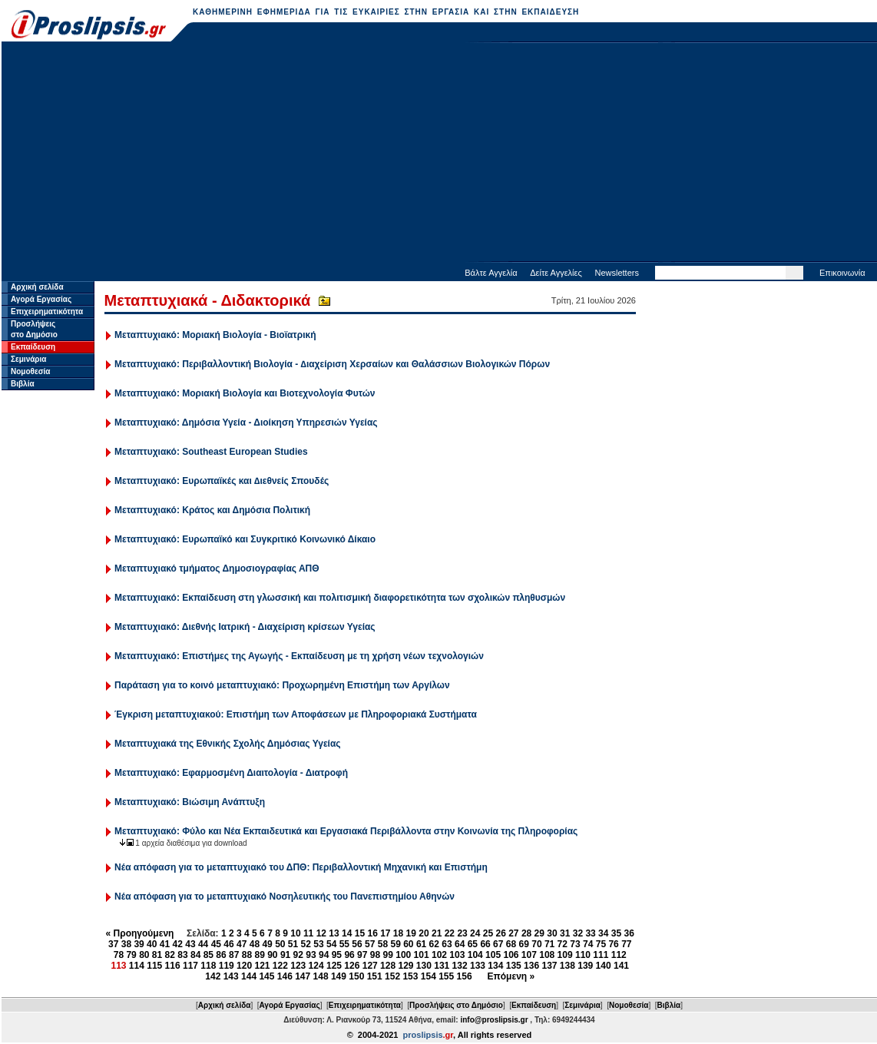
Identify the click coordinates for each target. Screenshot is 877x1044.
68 (511, 944)
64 (460, 944)
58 (383, 944)
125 (334, 965)
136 (531, 965)
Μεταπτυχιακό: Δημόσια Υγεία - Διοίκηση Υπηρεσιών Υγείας (245, 422)
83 (182, 955)
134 (495, 965)
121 (262, 965)
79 (131, 955)
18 (398, 933)
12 (321, 933)
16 (372, 933)
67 (498, 944)
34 (603, 933)
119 (226, 965)
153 (410, 976)
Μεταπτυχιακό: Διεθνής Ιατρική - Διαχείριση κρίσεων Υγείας (245, 626)
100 (403, 955)
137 (549, 965)
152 (392, 976)
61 (421, 944)
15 (360, 933)
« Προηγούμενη (140, 933)
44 (203, 944)
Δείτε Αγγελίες (556, 272)
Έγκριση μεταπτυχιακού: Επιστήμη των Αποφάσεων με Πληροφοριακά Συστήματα (295, 714)
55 (344, 944)
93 (311, 955)
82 (170, 955)
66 (485, 944)
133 (477, 965)
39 (139, 944)
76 (613, 944)
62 (434, 944)
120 (244, 965)
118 (208, 965)
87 (234, 955)
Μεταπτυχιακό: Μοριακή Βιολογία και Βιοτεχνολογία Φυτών (244, 393)
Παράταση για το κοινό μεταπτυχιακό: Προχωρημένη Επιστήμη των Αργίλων (282, 685)
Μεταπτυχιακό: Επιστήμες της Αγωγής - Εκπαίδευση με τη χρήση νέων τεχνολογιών (299, 656)
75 (601, 944)
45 (216, 944)
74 (588, 944)
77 (626, 944)
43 (190, 944)
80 (144, 955)
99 (388, 955)
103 (457, 955)
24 (475, 933)
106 (510, 955)
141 (621, 965)
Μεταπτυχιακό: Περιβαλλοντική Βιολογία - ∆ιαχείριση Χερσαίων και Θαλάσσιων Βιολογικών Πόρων (332, 364)
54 (331, 944)
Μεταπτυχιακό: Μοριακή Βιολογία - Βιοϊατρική (215, 335)
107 (529, 955)
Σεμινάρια (28, 359)
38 (126, 944)
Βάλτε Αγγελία (491, 272)
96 (349, 955)
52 (306, 944)
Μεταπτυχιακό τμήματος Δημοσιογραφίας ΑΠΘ (216, 568)
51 (293, 944)
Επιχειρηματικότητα (47, 311)
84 (195, 955)
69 (524, 944)
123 (298, 965)
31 (565, 933)
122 (280, 965)
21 (437, 933)
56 (357, 944)
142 (212, 976)
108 (546, 955)
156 (464, 976)
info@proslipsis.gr (494, 1020)
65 (473, 944)
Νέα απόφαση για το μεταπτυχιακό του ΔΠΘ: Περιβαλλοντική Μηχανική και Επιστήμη (301, 867)
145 (266, 976)
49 (267, 944)
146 (285, 976)
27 (513, 933)
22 (450, 933)
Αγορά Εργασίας (41, 299)
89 (259, 955)
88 (247, 955)
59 (395, 944)
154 (428, 976)
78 (119, 955)
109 (565, 955)
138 (567, 965)
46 (228, 944)
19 (411, 933)
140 (603, 965)
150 (356, 976)
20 (424, 933)
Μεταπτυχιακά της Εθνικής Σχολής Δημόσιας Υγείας (227, 743)
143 (231, 976)
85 (208, 955)
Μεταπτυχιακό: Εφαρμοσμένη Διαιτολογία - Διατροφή (231, 772)
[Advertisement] (440, 153)
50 (280, 944)
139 (585, 965)
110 (583, 955)
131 (441, 965)
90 (272, 955)
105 (493, 955)
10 (295, 933)
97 (362, 955)
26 (500, 933)
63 (447, 944)
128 (387, 965)
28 (526, 933)
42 (178, 944)
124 (316, 965)
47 (242, 944)
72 (563, 944)
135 (513, 965)
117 (190, 965)
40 (152, 944)
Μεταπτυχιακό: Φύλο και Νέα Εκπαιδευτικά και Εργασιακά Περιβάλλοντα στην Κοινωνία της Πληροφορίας (345, 831)
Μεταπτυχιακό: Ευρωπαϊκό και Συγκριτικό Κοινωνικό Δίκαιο (245, 539)
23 (462, 933)
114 (136, 965)
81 (157, 955)
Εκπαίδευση (33, 347)
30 (552, 933)
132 (460, 965)
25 (488, 933)
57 (370, 944)
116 (172, 965)
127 (370, 965)
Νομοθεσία (30, 371)
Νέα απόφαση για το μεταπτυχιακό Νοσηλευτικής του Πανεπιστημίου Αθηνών (284, 896)
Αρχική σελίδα (37, 287)
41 (165, 944)
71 (549, 944)
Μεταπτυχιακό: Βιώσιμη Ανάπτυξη (189, 802)
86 (221, 955)
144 (248, 976)
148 (321, 976)
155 (446, 976)
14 (347, 933)
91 (285, 955)
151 (374, 976)
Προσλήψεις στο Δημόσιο (456, 1005)
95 (337, 955)
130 (424, 965)
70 (536, 944)
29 (539, 933)
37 (113, 944)
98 (375, 955)
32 (578, 933)
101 (421, 955)
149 (338, 976)
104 (475, 955)
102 (439, 955)
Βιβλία (23, 383)
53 (318, 944)
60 (408, 944)
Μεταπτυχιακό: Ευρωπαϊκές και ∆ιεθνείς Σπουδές (221, 481)
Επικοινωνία (842, 272)
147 (302, 976)
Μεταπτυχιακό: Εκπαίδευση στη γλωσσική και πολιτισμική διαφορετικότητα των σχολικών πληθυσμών (339, 597)
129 (405, 965)
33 (590, 933)
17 (385, 933)
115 (154, 965)
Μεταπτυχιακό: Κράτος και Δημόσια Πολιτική (212, 510)
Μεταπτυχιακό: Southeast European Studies (211, 451)
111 (600, 955)
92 (298, 955)
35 (616, 933)
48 (255, 944)
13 (334, 933)
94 (324, 955)
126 (351, 965)
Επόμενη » (511, 976)
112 (619, 955)
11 (308, 933)
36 (629, 933)
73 (575, 944)
